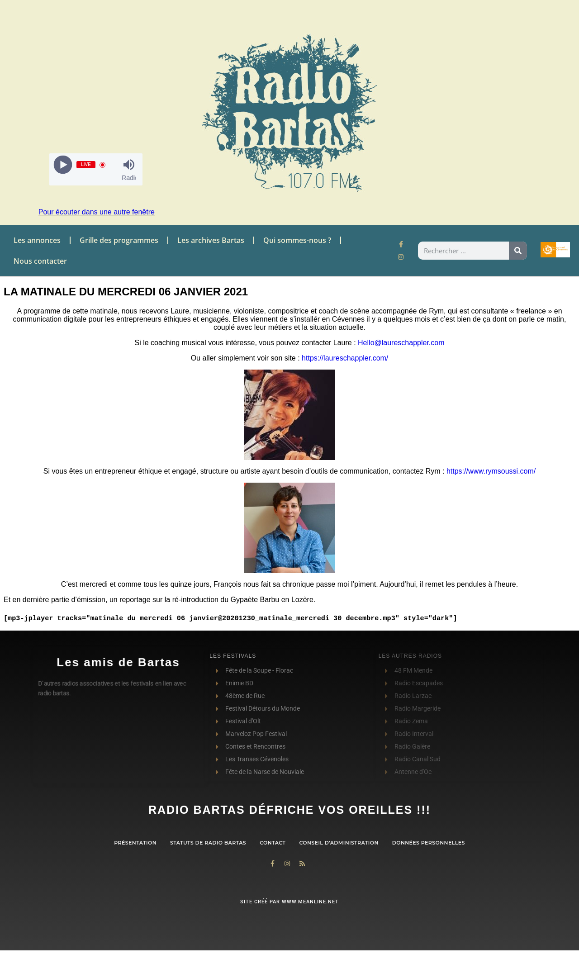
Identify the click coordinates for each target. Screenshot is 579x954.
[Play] (63, 164)
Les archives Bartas (210, 240)
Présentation (135, 843)
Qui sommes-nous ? (297, 240)
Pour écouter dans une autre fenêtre (96, 212)
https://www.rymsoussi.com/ (490, 471)
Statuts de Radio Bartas (208, 843)
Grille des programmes (119, 240)
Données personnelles (428, 843)
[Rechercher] (518, 251)
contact (272, 843)
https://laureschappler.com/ (345, 358)
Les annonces (37, 240)
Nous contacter (40, 261)
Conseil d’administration (338, 843)
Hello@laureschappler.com (401, 342)
